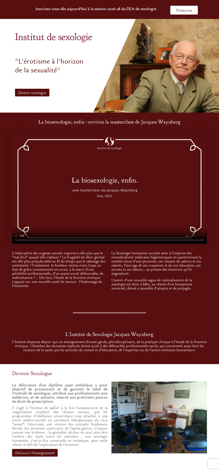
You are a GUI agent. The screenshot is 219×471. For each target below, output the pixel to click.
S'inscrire (184, 10)
